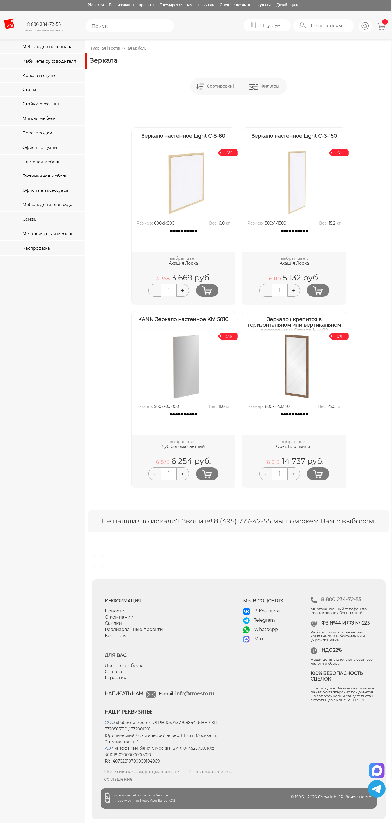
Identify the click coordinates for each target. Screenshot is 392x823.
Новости (96, 5)
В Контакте (267, 611)
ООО (110, 722)
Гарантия (116, 678)
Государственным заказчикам (187, 5)
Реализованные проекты (132, 5)
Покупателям (326, 26)
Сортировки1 (220, 86)
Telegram (264, 620)
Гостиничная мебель (127, 48)
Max (258, 638)
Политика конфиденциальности (141, 772)
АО (108, 748)
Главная (98, 48)
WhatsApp (266, 629)
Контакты (116, 635)
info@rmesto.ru (194, 694)
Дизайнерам (287, 5)
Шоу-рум (270, 25)
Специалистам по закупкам (245, 5)
